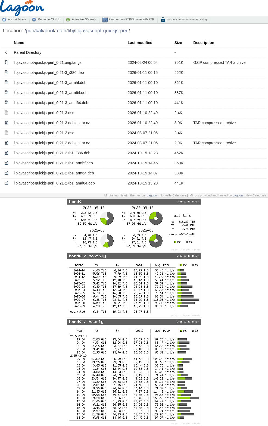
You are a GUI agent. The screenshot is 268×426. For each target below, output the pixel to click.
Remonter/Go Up (49, 19)
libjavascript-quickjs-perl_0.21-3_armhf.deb (50, 82)
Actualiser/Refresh (84, 19)
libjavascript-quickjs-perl (102, 30)
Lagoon (152, 195)
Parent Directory (27, 52)
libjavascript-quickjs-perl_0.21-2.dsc (44, 133)
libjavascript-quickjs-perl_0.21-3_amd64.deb (51, 103)
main (60, 30)
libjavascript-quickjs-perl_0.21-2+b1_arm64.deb (54, 173)
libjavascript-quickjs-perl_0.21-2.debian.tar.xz (52, 143)
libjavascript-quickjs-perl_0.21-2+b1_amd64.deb (54, 183)
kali (39, 30)
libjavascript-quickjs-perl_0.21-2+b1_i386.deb (52, 153)
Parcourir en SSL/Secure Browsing (186, 19)
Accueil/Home (17, 19)
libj (71, 30)
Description (203, 42)
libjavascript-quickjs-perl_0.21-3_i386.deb (49, 72)
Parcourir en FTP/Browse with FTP (131, 19)
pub (30, 30)
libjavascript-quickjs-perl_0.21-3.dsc (44, 113)
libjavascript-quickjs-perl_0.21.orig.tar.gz (48, 62)
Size (178, 42)
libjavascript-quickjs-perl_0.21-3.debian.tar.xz (52, 123)
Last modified (140, 42)
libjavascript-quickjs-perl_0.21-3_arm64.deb (51, 92)
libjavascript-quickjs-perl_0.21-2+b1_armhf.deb (53, 163)
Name (19, 42)
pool (49, 30)
